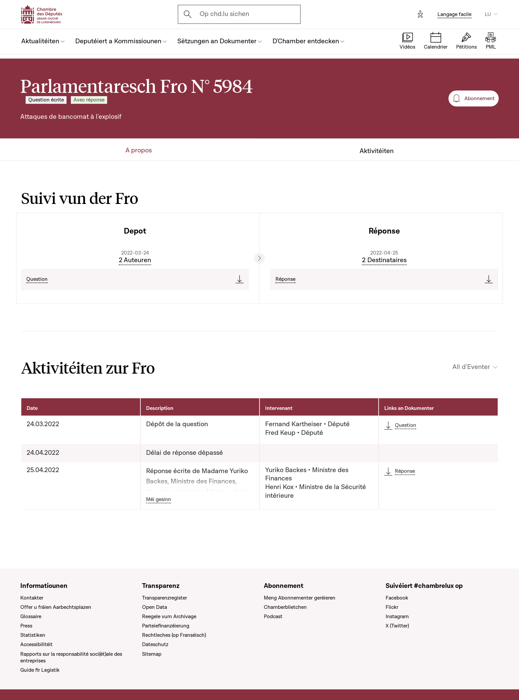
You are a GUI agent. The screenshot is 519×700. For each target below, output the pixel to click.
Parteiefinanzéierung (165, 625)
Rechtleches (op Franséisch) (174, 635)
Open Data (154, 607)
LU (488, 14)
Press (26, 625)
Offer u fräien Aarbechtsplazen (55, 607)
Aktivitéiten (377, 151)
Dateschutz (155, 644)
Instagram (397, 616)
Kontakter (31, 598)
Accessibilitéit (36, 644)
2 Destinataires (384, 260)
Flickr (392, 607)
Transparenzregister (164, 598)
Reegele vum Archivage (169, 616)
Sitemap (151, 654)
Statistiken (32, 635)
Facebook (397, 598)
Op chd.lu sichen (224, 14)
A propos (138, 150)
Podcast (273, 616)
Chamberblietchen (285, 607)
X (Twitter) (397, 625)
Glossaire (30, 616)
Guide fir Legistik (40, 670)
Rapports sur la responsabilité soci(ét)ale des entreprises (71, 657)
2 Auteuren (135, 260)
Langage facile (454, 14)
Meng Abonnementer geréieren (299, 598)
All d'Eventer (471, 367)
